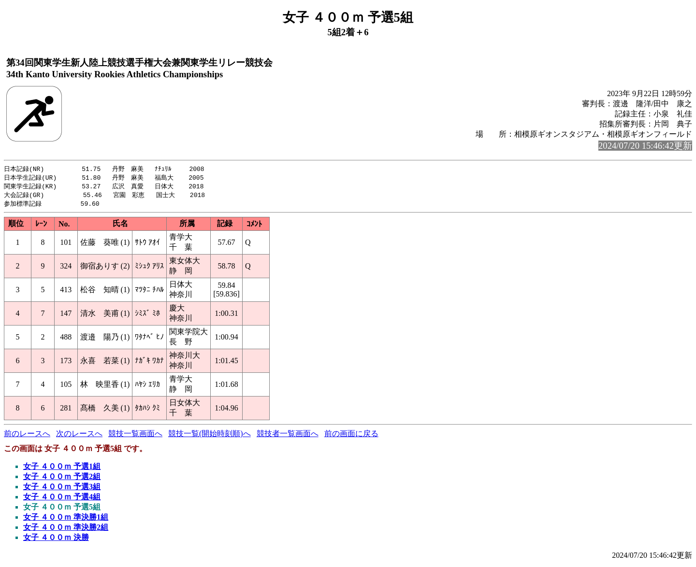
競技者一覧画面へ (288, 436)
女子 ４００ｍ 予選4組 (62, 499)
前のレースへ (27, 436)
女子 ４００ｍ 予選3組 (62, 489)
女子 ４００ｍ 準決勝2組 (65, 529)
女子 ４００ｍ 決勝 (56, 540)
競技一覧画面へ (135, 436)
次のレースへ (79, 436)
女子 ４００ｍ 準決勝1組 (65, 519)
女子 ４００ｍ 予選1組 (62, 469)
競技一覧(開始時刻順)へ (209, 436)
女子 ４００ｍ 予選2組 (62, 479)
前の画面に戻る (351, 436)
